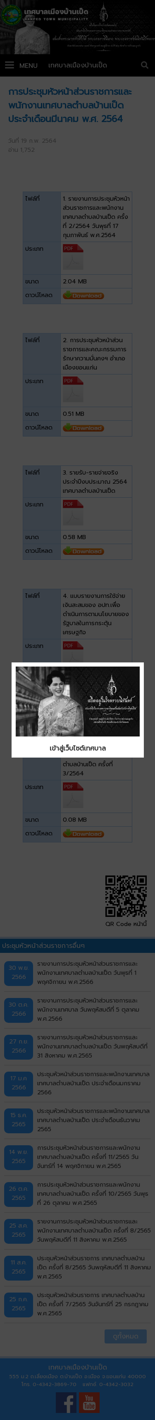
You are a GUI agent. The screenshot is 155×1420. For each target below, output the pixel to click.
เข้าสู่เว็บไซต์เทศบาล (78, 748)
